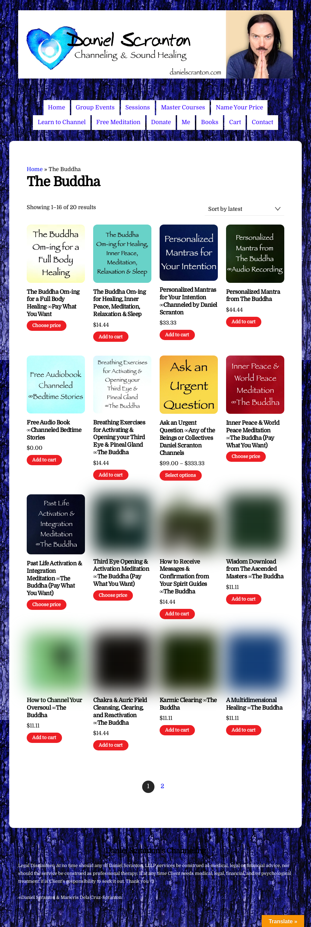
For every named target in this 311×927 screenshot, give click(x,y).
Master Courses (183, 107)
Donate (161, 122)
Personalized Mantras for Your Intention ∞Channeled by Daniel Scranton (188, 301)
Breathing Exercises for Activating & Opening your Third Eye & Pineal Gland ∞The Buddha (119, 437)
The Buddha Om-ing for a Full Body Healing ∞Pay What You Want (53, 303)
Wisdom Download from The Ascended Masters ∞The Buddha (254, 569)
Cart (235, 122)
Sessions (137, 107)
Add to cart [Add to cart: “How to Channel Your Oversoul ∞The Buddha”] (44, 737)
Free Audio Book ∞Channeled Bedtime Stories (54, 430)
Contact (262, 122)
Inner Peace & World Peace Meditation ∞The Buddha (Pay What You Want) (252, 434)
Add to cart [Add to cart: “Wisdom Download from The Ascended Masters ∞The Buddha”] (244, 599)
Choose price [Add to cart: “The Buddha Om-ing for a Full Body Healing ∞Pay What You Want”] (46, 325)
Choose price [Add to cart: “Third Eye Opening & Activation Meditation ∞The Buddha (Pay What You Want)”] (113, 595)
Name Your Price (239, 107)
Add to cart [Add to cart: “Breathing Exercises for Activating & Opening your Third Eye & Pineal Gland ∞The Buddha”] (111, 475)
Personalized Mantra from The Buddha (253, 296)
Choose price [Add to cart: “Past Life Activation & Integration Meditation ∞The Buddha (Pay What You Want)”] (46, 604)
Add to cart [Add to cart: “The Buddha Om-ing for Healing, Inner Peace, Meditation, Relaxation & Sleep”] (111, 336)
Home (56, 107)
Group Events (95, 107)
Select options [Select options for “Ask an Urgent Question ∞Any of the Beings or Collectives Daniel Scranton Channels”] (180, 475)
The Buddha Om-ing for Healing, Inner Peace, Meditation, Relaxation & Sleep (119, 303)
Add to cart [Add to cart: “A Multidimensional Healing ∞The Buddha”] (244, 730)
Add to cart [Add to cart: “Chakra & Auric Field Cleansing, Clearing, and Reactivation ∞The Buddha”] (111, 745)
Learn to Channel (62, 122)
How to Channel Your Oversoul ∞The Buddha (54, 708)
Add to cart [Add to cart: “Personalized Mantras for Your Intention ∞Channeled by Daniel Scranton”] (177, 334)
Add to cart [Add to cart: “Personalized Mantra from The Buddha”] (244, 321)
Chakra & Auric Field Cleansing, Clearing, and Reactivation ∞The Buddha (120, 711)
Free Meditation (118, 122)
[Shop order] (244, 209)
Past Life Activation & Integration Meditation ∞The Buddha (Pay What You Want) (54, 578)
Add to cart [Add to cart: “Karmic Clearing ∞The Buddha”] (177, 730)
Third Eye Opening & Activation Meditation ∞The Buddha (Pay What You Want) (121, 572)
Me (186, 122)
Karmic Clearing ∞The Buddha (188, 704)
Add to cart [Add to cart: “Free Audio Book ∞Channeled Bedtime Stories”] (44, 459)
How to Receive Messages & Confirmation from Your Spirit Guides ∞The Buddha (184, 576)
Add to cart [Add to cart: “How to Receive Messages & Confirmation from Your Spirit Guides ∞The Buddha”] (177, 613)
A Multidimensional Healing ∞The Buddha (254, 704)
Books (210, 122)
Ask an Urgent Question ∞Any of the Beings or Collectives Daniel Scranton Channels (187, 438)
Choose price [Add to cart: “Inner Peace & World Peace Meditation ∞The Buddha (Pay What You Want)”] (246, 456)
